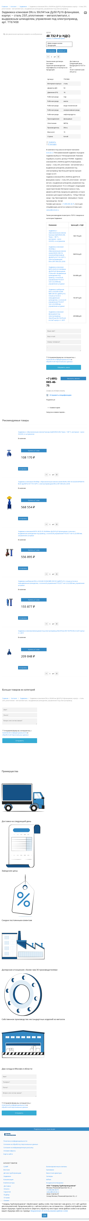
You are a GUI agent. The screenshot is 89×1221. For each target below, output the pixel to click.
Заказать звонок (73, 378)
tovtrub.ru (49, 153)
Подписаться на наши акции (44, 1129)
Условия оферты (9, 1151)
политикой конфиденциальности (58, 359)
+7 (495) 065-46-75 (68, 204)
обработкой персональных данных (59, 362)
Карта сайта (8, 1154)
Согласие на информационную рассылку (18, 1147)
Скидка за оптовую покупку (55, 391)
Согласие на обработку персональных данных (20, 1144)
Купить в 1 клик (62, 51)
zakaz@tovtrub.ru (52, 210)
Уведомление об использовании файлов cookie (49, 1211)
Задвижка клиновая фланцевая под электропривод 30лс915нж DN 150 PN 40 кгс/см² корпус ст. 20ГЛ (57, 316)
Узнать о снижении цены (55, 38)
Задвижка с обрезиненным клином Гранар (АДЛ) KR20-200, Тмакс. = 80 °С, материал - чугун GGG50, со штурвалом (57, 236)
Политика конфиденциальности (15, 1141)
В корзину (51, 51)
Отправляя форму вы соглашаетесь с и (60, 359)
